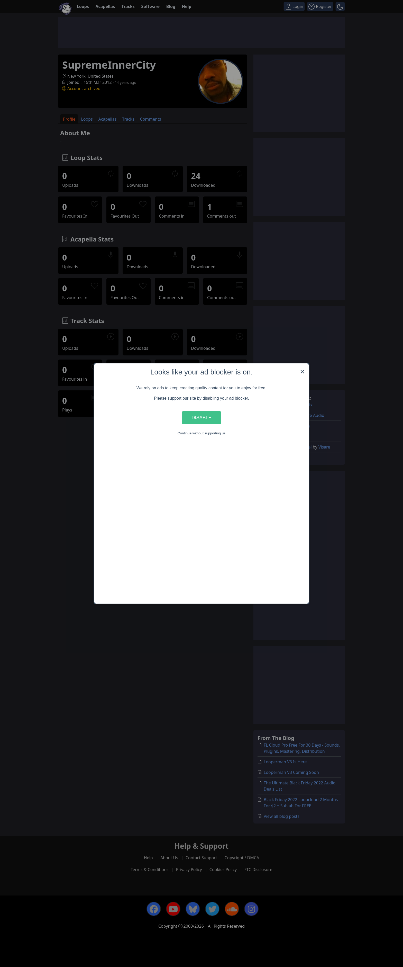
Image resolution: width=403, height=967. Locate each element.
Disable (201, 417)
